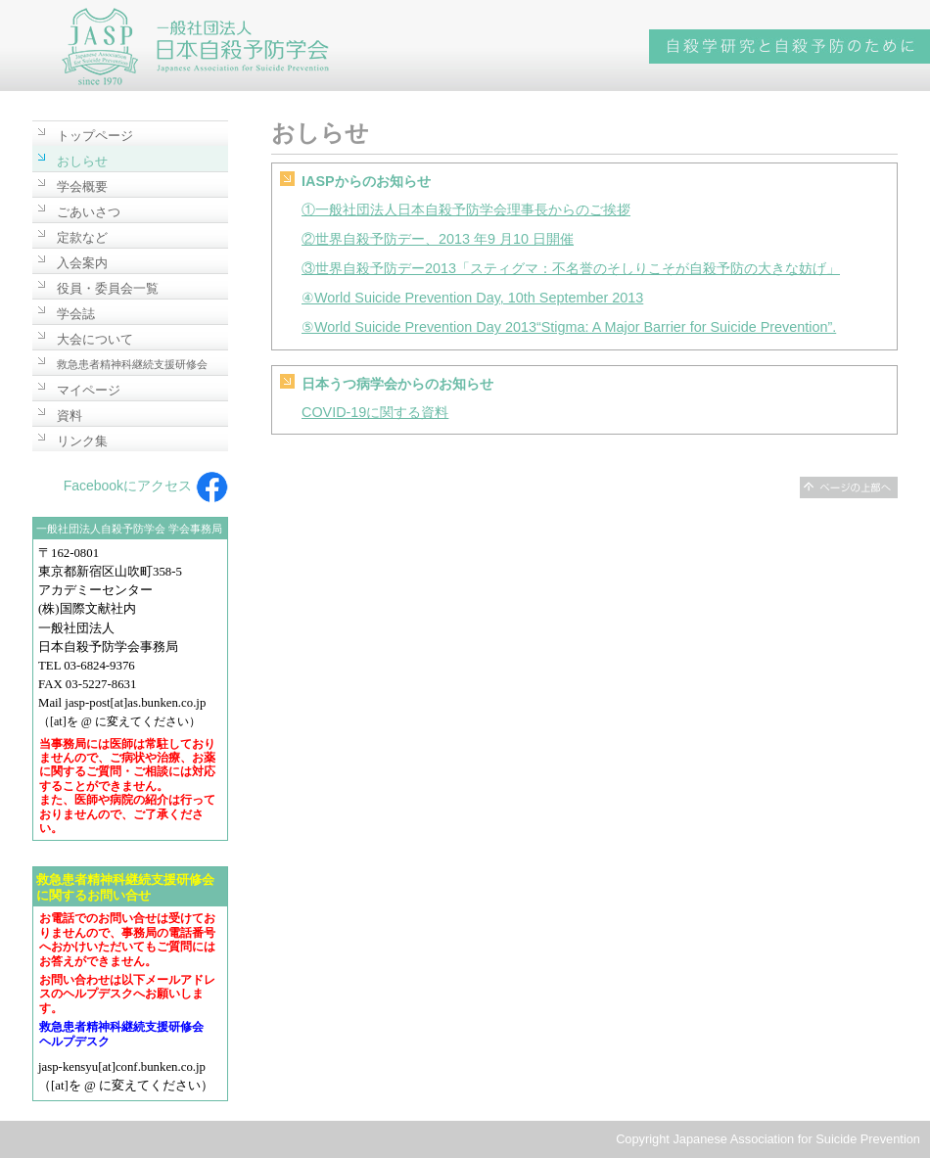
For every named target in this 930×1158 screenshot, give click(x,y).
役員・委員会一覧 (108, 288)
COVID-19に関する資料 (375, 412)
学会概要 (82, 186)
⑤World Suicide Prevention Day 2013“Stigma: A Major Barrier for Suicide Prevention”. (569, 327)
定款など (82, 237)
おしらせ (82, 161)
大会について (95, 339)
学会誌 (76, 313)
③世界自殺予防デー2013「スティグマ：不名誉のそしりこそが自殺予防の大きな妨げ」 (571, 268)
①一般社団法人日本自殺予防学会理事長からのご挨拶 (466, 209)
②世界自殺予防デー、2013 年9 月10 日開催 (438, 239)
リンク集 (82, 441)
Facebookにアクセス (146, 485)
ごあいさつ (88, 212)
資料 (69, 415)
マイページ (88, 390)
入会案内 (82, 262)
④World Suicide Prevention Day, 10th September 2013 (472, 297)
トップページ (95, 135)
